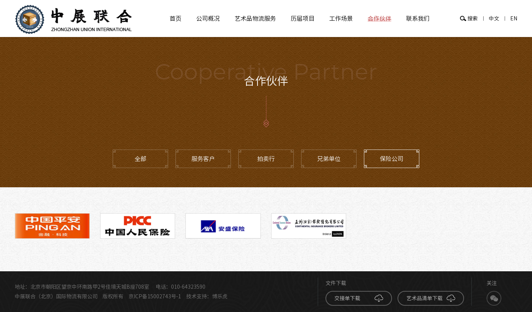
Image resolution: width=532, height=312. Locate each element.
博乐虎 (220, 296)
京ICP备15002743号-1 (155, 296)
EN (513, 18)
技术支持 (196, 296)
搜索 (472, 18)
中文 (494, 18)
